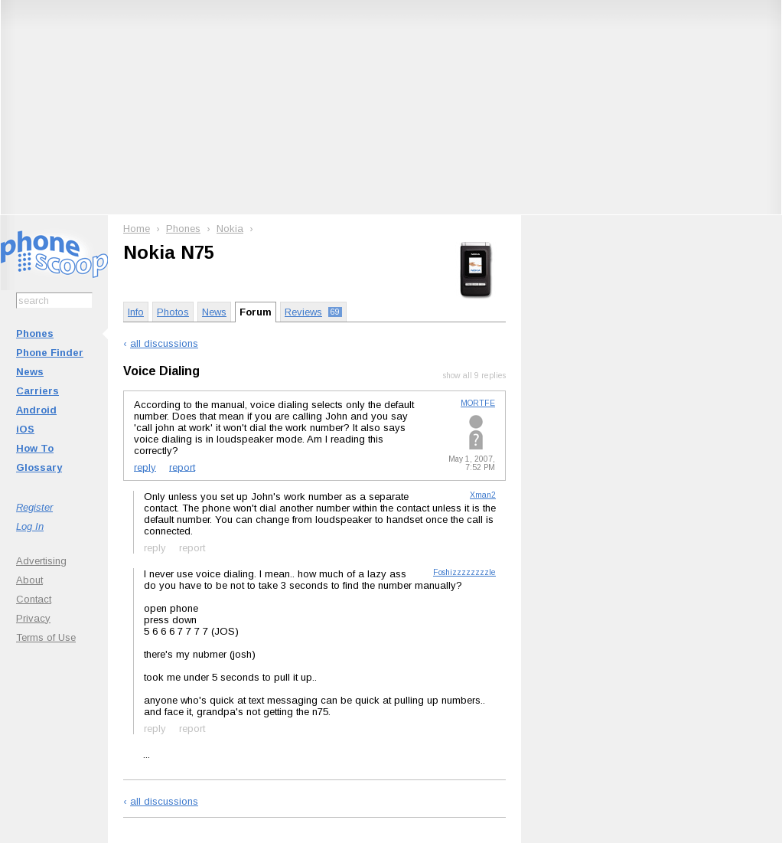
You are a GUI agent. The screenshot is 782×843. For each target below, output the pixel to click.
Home (136, 228)
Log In (30, 526)
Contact (33, 599)
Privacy (33, 618)
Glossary (39, 467)
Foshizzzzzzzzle (464, 572)
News (30, 371)
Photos (173, 312)
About (29, 580)
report (182, 466)
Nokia (230, 228)
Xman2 (483, 495)
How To (35, 448)
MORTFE (478, 403)
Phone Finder (49, 352)
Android (36, 410)
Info (136, 312)
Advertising (41, 561)
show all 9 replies (474, 375)
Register (34, 507)
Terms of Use (46, 637)
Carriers (37, 391)
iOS (25, 429)
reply (145, 466)
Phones (35, 333)
